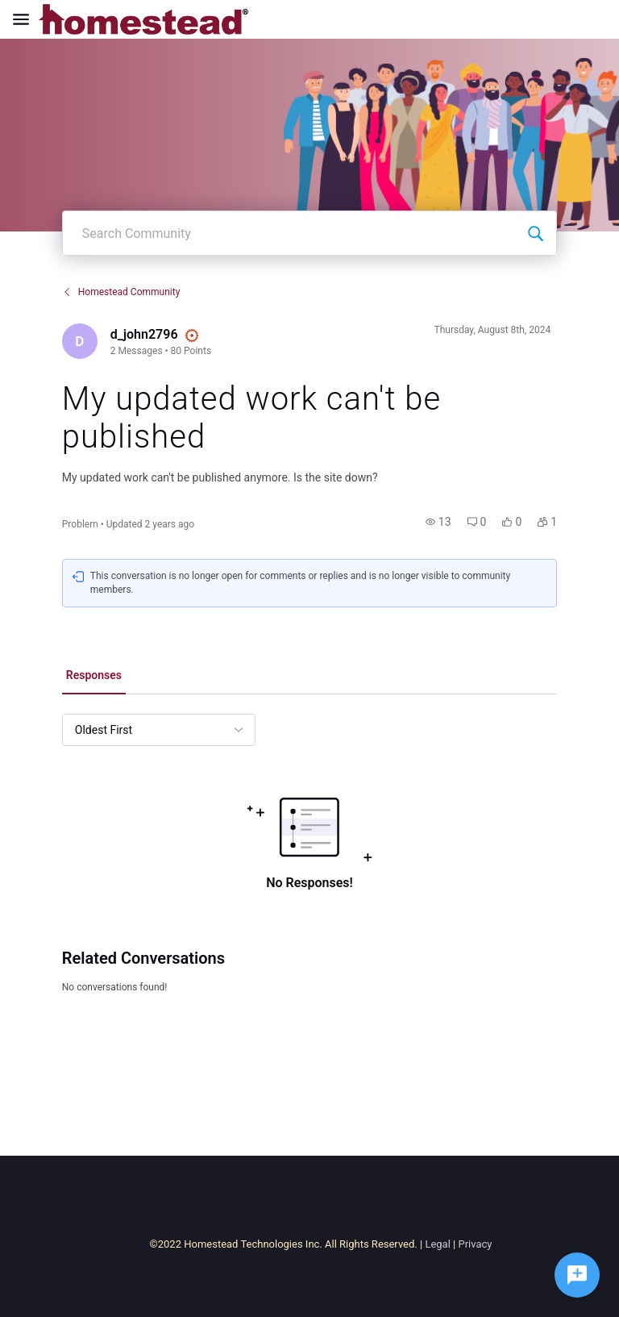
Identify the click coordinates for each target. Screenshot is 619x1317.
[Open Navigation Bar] (26, 19)
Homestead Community (121, 292)
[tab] (94, 676)
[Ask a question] (577, 1275)
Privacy (475, 1244)
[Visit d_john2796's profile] (80, 341)
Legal (437, 1244)
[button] (438, 522)
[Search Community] (535, 233)
